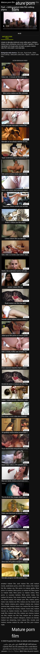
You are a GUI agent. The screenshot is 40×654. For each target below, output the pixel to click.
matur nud (4, 602)
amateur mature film (8, 583)
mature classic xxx (16, 606)
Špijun (27, 54)
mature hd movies (13, 609)
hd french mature (7, 599)
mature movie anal (27, 609)
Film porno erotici (27, 649)
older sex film (25, 622)
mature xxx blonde (32, 618)
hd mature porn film (21, 599)
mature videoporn (19, 618)
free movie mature (19, 597)
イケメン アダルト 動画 (15, 651)
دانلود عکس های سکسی (11, 644)
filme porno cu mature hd (21, 590)
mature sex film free (15, 615)
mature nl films (28, 611)
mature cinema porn (12, 604)
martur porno (34, 599)
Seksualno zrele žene (18, 54)
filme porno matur (28, 595)
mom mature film (23, 620)
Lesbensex (21, 646)
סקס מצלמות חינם (15, 649)
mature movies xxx (15, 611)
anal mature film (23, 583)
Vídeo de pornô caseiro (31, 651)
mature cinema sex (26, 604)
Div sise (20, 53)
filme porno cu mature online (23, 593)
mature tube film (6, 618)
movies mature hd (13, 622)
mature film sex (28, 606)
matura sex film (14, 602)
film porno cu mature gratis (25, 588)
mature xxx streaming (8, 620)
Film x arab (28, 646)
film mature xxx (9, 588)
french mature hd (33, 597)
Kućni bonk (28, 53)
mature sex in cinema (31, 615)
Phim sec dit (13, 646)
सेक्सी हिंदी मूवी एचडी (25, 644)
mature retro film (14, 613)
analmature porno (12, 586)
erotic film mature (25, 586)
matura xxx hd (25, 602)
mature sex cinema (26, 613)
